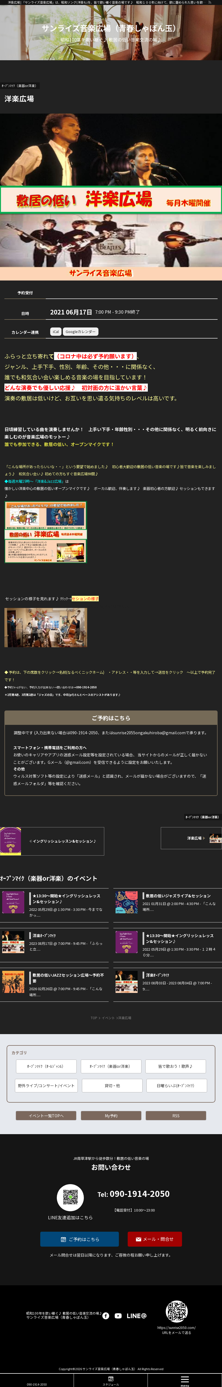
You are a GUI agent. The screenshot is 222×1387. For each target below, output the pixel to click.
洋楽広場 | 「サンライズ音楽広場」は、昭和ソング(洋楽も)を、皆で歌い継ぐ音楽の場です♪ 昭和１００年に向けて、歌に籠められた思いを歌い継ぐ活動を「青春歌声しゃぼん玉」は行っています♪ (108, 2)
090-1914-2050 (133, 1201)
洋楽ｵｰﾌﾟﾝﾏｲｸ (44, 935)
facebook (105, 1315)
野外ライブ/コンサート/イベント (46, 1085)
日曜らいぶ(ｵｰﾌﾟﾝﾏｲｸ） (177, 1085)
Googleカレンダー (81, 331)
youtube (118, 1315)
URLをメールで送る (176, 1332)
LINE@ (136, 1315)
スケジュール (111, 1384)
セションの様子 (85, 598)
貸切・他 (112, 1085)
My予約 (111, 1115)
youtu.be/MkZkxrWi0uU (108, 606)
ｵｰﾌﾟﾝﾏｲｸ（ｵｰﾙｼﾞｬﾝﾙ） (46, 1066)
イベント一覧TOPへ (46, 1115)
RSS (176, 1115)
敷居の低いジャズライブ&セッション (178, 895)
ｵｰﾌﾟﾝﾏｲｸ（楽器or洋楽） (111, 1066)
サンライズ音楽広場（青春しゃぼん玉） (64, 1315)
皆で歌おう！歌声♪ (175, 1066)
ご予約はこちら (84, 1239)
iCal (56, 331)
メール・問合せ (158, 1239)
